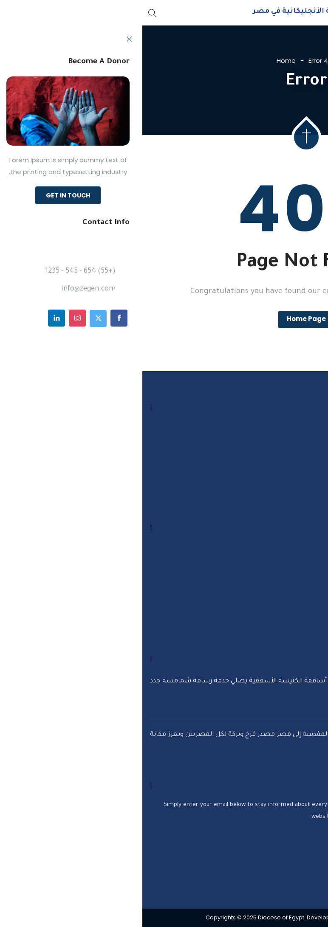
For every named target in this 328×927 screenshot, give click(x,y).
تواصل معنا (293, 568)
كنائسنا (300, 630)
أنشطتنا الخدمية (286, 589)
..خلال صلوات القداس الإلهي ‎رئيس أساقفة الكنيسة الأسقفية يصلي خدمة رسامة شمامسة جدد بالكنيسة (148, 686)
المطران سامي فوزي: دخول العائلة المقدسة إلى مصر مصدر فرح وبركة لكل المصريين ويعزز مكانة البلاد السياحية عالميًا (148, 739)
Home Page (164, 318)
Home (143, 60)
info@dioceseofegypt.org (268, 464)
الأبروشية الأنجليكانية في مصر (165, 11)
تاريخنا (302, 610)
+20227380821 (286, 447)
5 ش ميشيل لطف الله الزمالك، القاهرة (247, 429)
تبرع (305, 547)
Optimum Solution (235, 918)
